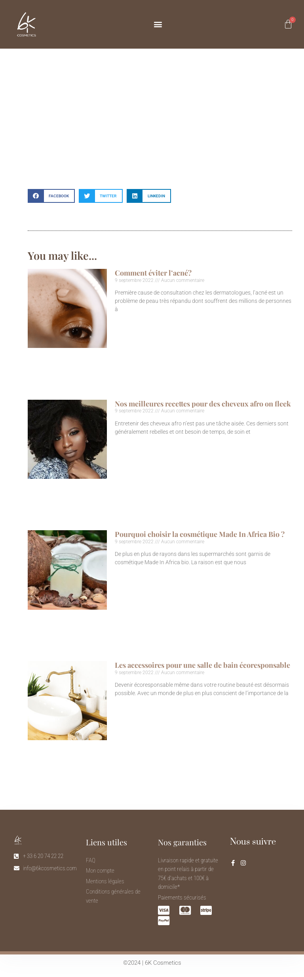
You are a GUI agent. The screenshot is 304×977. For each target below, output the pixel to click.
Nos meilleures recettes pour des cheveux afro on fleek (203, 403)
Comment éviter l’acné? (153, 273)
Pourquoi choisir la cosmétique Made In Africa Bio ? (200, 534)
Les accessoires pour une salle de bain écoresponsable (202, 665)
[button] (157, 24)
